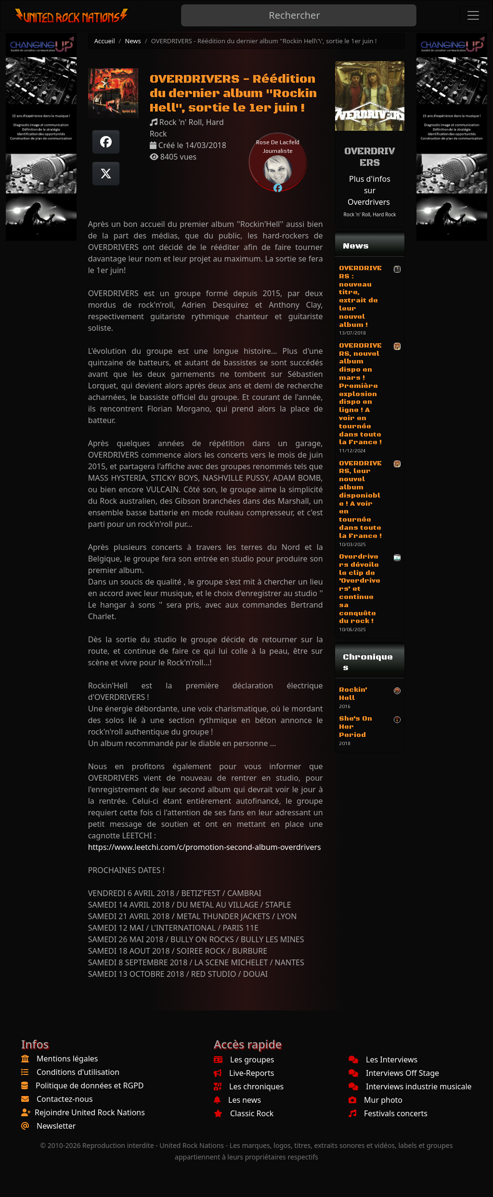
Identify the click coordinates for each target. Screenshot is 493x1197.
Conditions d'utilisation (78, 1072)
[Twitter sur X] (106, 174)
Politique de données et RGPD (90, 1085)
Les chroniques (249, 1086)
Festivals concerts (388, 1113)
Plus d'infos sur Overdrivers (369, 190)
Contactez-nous (65, 1099)
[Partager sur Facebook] (106, 142)
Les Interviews (383, 1059)
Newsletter (56, 1126)
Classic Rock (243, 1113)
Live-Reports (244, 1073)
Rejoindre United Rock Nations (90, 1112)
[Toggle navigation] (473, 15)
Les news (237, 1100)
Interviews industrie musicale (410, 1086)
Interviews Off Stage (394, 1073)
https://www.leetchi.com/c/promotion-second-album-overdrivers (204, 847)
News (133, 41)
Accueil (104, 41)
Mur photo (375, 1100)
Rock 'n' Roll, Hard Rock (370, 214)
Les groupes (244, 1059)
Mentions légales (67, 1058)
